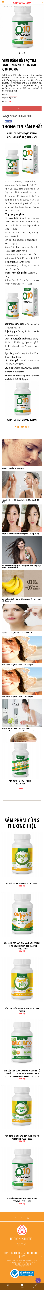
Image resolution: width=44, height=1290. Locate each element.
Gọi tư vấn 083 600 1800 (17, 115)
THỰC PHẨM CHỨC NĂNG (9, 7)
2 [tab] (22, 53)
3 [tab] (24, 53)
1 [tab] (19, 53)
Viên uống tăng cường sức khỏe (24, 7)
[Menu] (3, 2)
